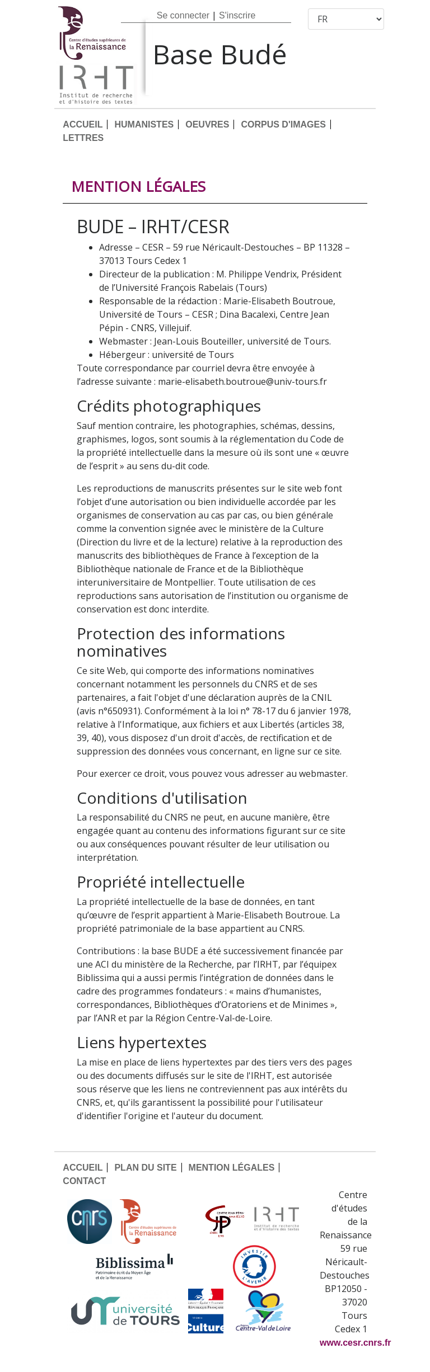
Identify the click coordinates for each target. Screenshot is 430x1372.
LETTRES (83, 138)
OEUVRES (207, 124)
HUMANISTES (144, 124)
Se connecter (183, 15)
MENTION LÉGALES (232, 1167)
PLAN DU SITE (145, 1167)
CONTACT (84, 1181)
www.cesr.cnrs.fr (355, 1342)
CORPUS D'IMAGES (283, 124)
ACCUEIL (82, 124)
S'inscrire (237, 15)
